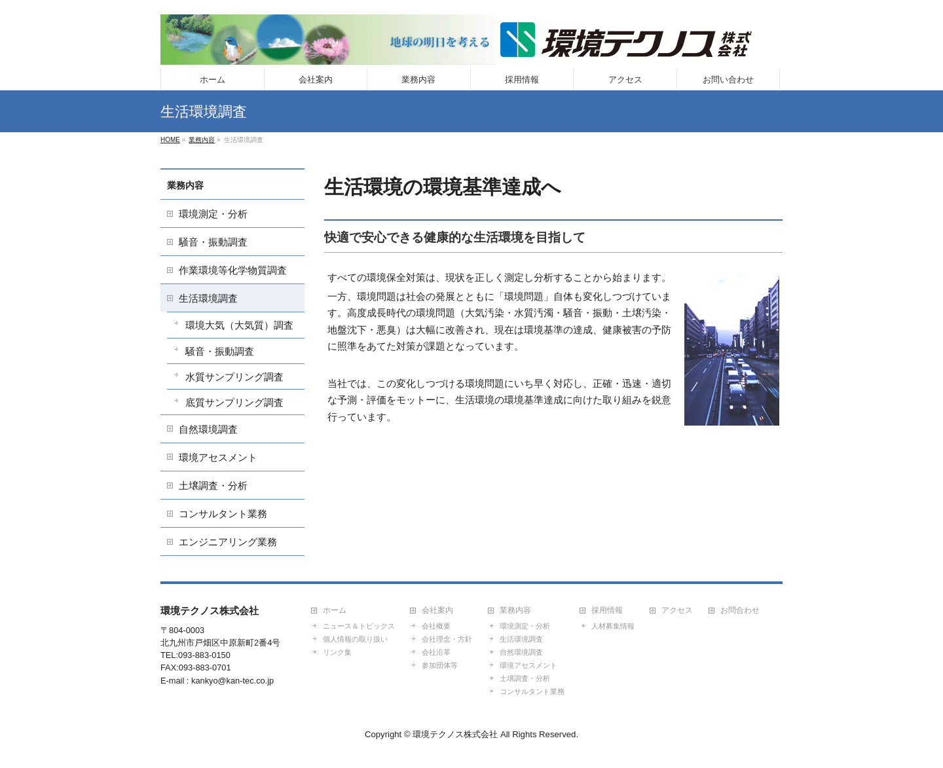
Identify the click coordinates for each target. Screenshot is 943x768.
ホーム (334, 610)
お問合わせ (740, 610)
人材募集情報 (613, 626)
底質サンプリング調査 (234, 402)
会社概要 (436, 626)
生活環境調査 (208, 298)
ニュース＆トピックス (359, 626)
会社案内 (437, 610)
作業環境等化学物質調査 (233, 270)
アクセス (677, 610)
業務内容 (185, 185)
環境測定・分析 (213, 213)
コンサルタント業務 (223, 513)
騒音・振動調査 (213, 241)
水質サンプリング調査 (234, 376)
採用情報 (607, 610)
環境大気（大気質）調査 (239, 325)
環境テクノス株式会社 (455, 734)
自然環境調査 (208, 429)
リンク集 (337, 652)
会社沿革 (436, 652)
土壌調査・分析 (213, 485)
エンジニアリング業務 (228, 541)
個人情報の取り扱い (355, 639)
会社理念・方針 (447, 639)
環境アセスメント (218, 457)
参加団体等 (440, 665)
